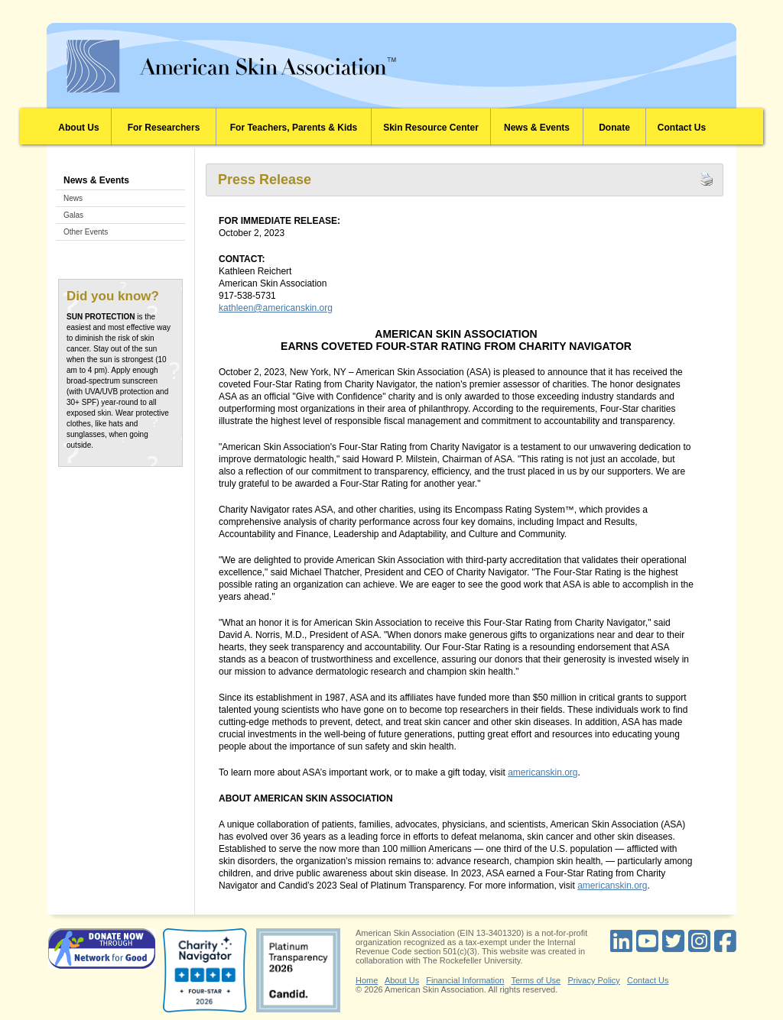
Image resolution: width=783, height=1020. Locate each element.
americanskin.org (542, 772)
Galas (73, 215)
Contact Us (682, 127)
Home (367, 980)
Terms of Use (535, 980)
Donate (614, 127)
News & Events (537, 127)
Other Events (85, 232)
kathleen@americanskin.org (276, 308)
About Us (78, 127)
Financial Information (465, 980)
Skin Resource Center (431, 127)
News (73, 198)
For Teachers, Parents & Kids (294, 127)
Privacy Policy (593, 980)
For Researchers (164, 127)
